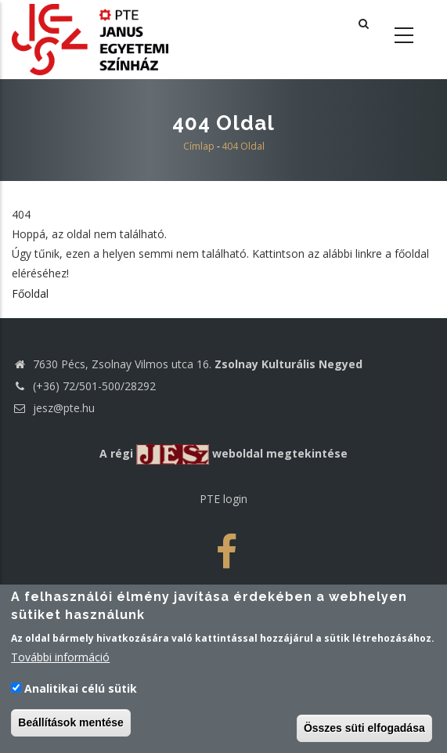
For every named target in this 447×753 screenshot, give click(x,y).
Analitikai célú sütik (80, 690)
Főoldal (30, 293)
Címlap (198, 146)
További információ (60, 660)
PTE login (223, 498)
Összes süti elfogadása (364, 730)
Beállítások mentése (71, 725)
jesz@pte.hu (53, 407)
